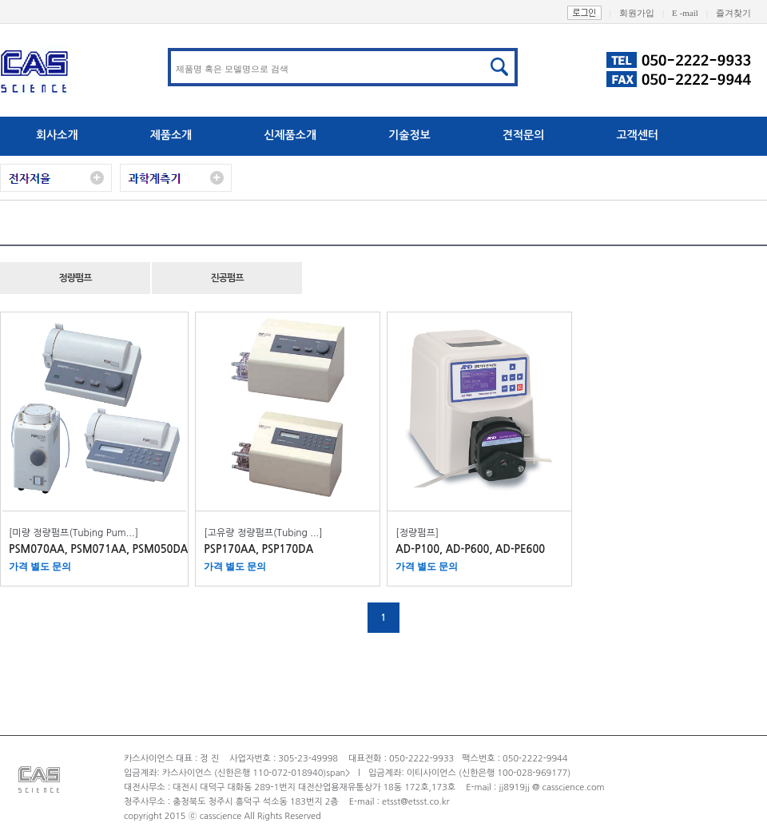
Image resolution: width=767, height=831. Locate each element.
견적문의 (524, 135)
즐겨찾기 (741, 13)
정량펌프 (74, 278)
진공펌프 (226, 278)
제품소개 (171, 135)
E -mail (694, 13)
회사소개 (57, 135)
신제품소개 (290, 135)
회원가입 (645, 13)
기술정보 (409, 135)
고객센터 (637, 135)
